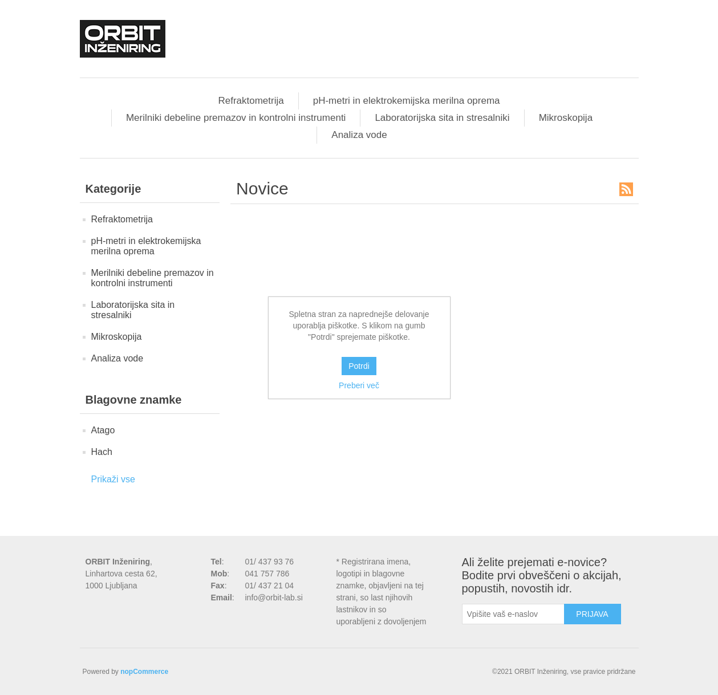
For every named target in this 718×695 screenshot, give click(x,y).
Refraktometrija (250, 100)
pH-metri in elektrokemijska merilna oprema (406, 100)
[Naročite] (513, 614)
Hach (101, 452)
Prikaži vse (113, 479)
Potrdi (359, 366)
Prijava (592, 614)
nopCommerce (144, 672)
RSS (626, 189)
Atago (103, 430)
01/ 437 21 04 (269, 585)
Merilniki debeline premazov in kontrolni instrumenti (236, 117)
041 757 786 (267, 573)
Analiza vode (359, 134)
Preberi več (359, 385)
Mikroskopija (566, 117)
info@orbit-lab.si (274, 597)
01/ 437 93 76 (269, 561)
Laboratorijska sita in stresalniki (442, 117)
